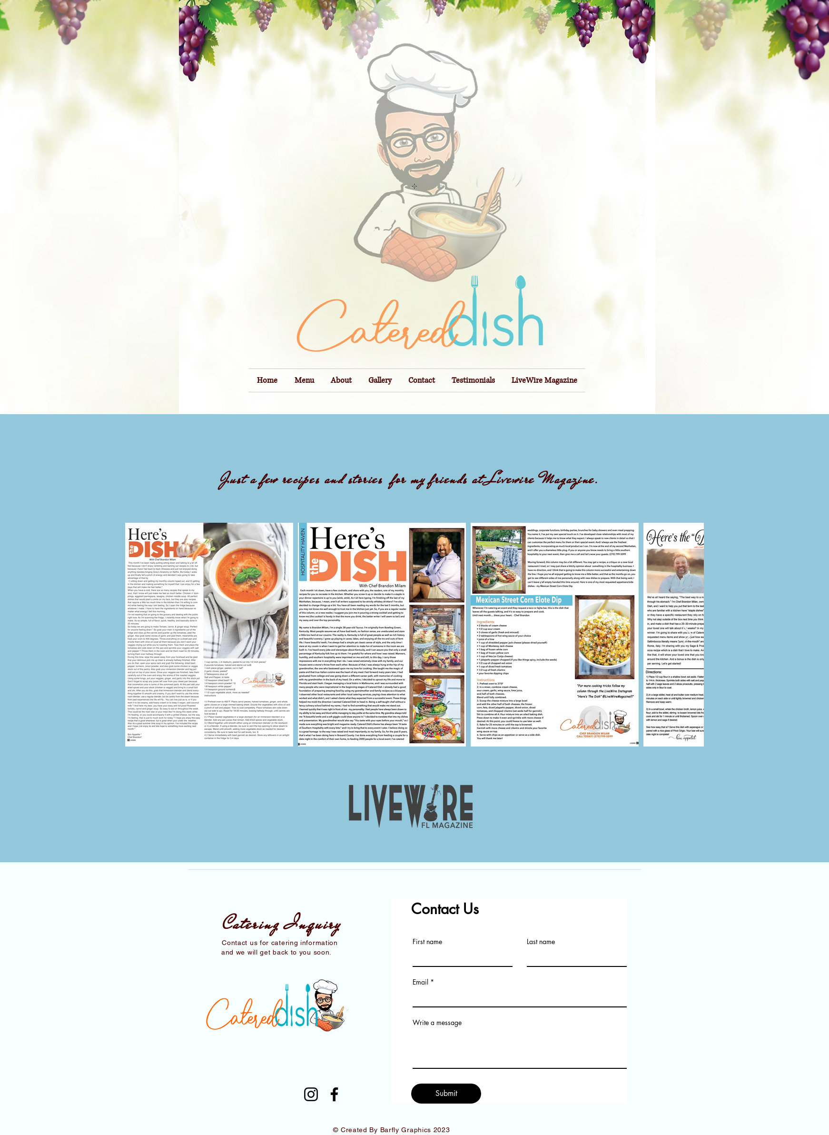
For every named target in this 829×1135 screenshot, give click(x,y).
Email (420, 982)
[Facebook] (334, 1094)
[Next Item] (687, 635)
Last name (541, 941)
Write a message (437, 1022)
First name (427, 941)
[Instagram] (311, 1094)
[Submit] (446, 1094)
